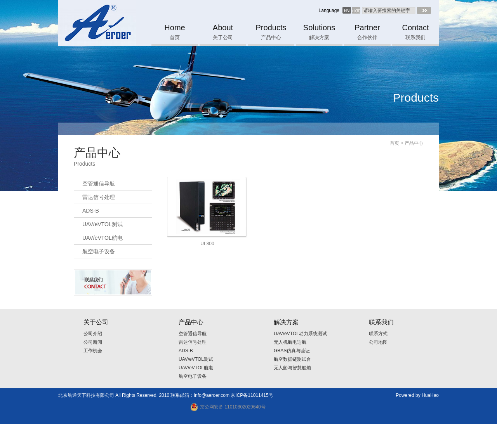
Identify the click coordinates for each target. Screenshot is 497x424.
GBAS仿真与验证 (292, 350)
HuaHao (430, 395)
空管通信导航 (98, 183)
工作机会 (92, 350)
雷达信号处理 (98, 197)
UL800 (207, 243)
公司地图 (378, 342)
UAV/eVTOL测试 (102, 224)
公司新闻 (92, 342)
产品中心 (414, 143)
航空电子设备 (98, 251)
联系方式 (378, 333)
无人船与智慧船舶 (292, 367)
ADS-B (90, 211)
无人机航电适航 (290, 342)
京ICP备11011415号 (252, 395)
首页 (394, 143)
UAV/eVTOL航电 (102, 238)
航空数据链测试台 (292, 359)
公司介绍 (92, 333)
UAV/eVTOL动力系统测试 (300, 333)
